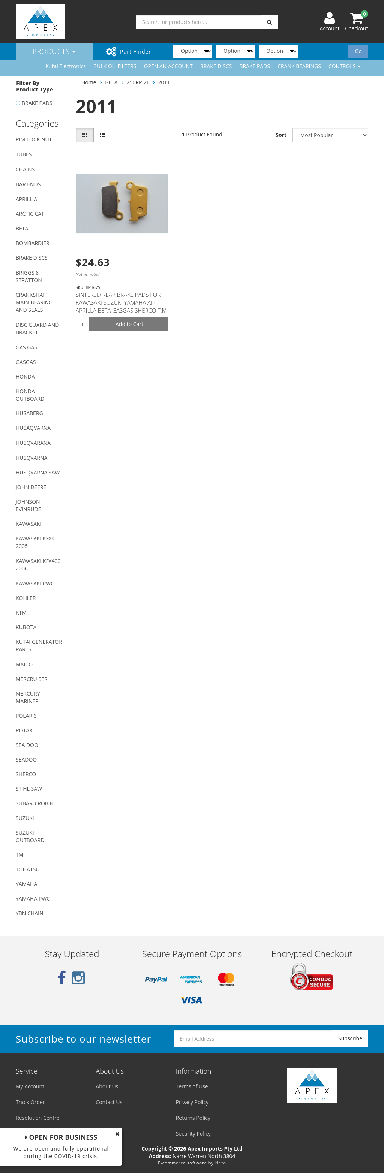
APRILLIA (26, 199)
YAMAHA (26, 883)
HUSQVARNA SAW (38, 472)
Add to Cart (129, 324)
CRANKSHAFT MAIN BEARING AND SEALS (34, 302)
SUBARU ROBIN (35, 803)
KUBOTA (26, 627)
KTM (21, 612)
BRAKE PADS (255, 66)
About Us (107, 1086)
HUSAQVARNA (33, 427)
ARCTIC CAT (30, 213)
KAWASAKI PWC (35, 583)
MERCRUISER (32, 678)
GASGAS (26, 361)
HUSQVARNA (31, 457)
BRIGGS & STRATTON (29, 276)
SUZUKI (25, 817)
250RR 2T (137, 82)
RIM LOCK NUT (34, 139)
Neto (220, 1163)
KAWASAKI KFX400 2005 (38, 542)
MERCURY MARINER (28, 697)
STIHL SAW (29, 788)
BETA (22, 228)
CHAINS (25, 169)
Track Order (30, 1102)
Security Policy (193, 1133)
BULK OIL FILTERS (114, 66)
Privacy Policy (192, 1102)
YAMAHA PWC (33, 898)
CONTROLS (344, 66)
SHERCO (26, 774)
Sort (281, 134)
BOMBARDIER (33, 243)
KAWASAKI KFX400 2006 (38, 564)
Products (54, 51)
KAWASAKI (28, 523)
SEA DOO (27, 744)
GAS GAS (26, 347)
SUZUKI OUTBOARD (30, 836)
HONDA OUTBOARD (30, 395)
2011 (164, 82)
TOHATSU (27, 869)
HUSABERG (29, 413)
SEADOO (26, 759)
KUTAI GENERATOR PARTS (39, 645)
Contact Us (109, 1102)
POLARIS (26, 715)
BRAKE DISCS (216, 66)
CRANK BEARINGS (299, 66)
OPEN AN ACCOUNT (168, 66)
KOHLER (26, 597)
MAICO (24, 664)
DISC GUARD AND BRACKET (37, 328)
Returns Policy (193, 1117)
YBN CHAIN (30, 913)
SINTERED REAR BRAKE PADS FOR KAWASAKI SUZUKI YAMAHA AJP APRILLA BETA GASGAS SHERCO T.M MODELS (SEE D (121, 306)
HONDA (25, 376)
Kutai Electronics (65, 66)
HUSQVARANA (33, 442)
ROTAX (24, 730)
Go (358, 51)
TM (19, 854)
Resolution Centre (38, 1117)
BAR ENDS (28, 184)
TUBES (24, 154)
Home (88, 82)
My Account (30, 1086)
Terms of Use (192, 1086)
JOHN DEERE (31, 487)
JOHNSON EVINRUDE (28, 505)
